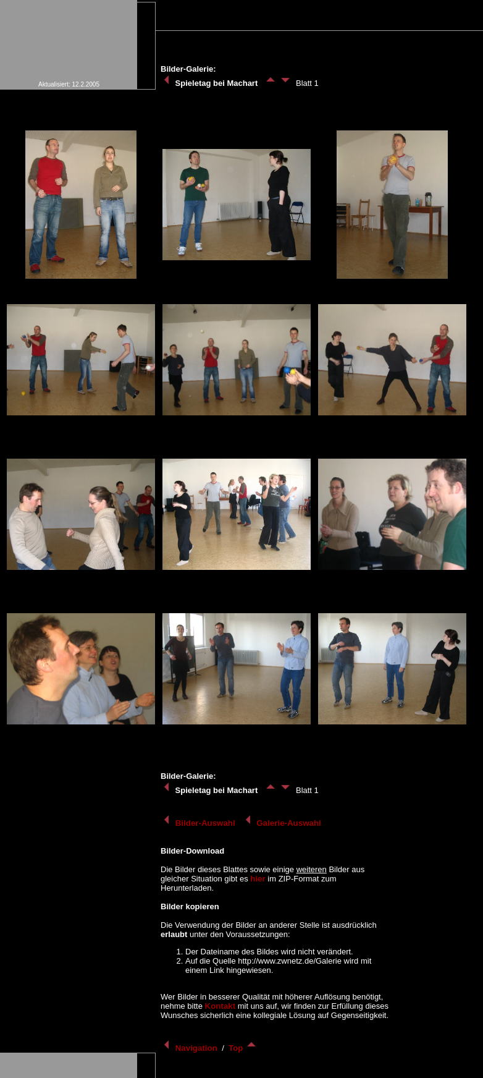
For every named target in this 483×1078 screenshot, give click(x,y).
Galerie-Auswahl (283, 823)
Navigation (190, 1048)
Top (243, 1048)
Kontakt (220, 1006)
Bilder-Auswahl (199, 823)
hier (257, 878)
